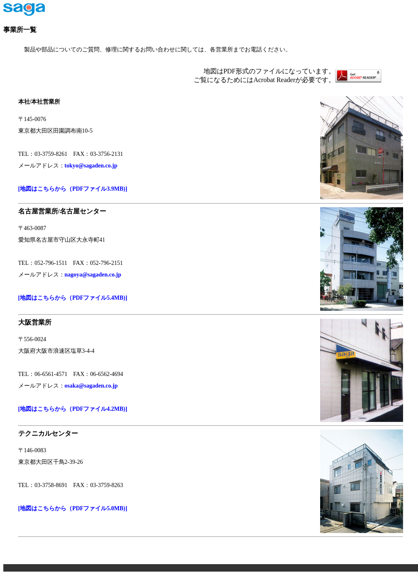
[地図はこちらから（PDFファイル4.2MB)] (75, 409)
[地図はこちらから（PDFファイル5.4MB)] (72, 298)
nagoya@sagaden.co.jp (93, 275)
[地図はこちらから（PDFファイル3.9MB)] (72, 189)
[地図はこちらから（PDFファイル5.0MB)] (75, 508)
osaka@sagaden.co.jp (91, 386)
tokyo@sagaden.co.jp (91, 165)
